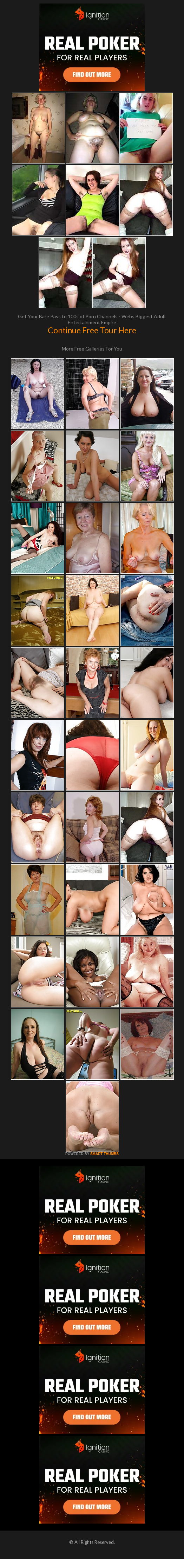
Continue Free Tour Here (92, 330)
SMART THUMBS (104, 1154)
